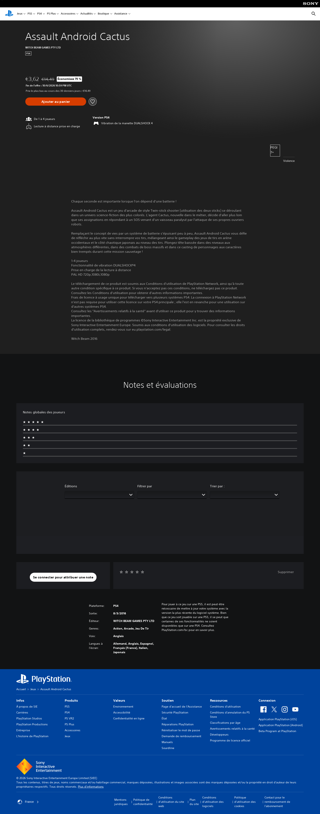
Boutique (103, 14)
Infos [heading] (20, 700)
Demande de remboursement (181, 736)
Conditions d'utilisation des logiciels (213, 802)
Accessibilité (121, 712)
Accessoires (68, 14)
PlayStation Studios (29, 718)
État (164, 718)
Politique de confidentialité (143, 802)
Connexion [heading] (267, 700)
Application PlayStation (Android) (281, 725)
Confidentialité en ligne (128, 718)
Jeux (19, 14)
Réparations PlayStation (177, 724)
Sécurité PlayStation (175, 712)
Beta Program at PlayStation (277, 731)
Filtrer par (144, 486)
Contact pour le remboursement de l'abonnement (277, 802)
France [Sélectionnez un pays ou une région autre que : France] (28, 801)
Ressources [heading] (219, 700)
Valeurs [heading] (119, 700)
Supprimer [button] (286, 572)
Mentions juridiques (121, 802)
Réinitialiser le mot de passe (181, 730)
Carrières (22, 712)
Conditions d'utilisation (225, 706)
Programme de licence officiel (230, 740)
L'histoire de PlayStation (32, 736)
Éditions (71, 486)
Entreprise (23, 730)
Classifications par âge (225, 723)
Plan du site (194, 802)
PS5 (30, 14)
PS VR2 (69, 718)
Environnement (123, 706)
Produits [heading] (71, 700)
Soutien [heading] (168, 700)
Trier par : (217, 486)
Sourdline (168, 748)
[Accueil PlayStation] (9, 13)
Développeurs (219, 734)
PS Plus (51, 14)
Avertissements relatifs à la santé (232, 728)
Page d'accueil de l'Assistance (182, 706)
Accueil (21, 689)
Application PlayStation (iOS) (278, 719)
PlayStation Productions (32, 724)
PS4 (39, 14)
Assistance (120, 14)
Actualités (86, 14)
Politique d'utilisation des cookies (245, 802)
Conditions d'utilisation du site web (171, 802)
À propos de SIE (27, 706)
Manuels (167, 742)
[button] (63, 577)
